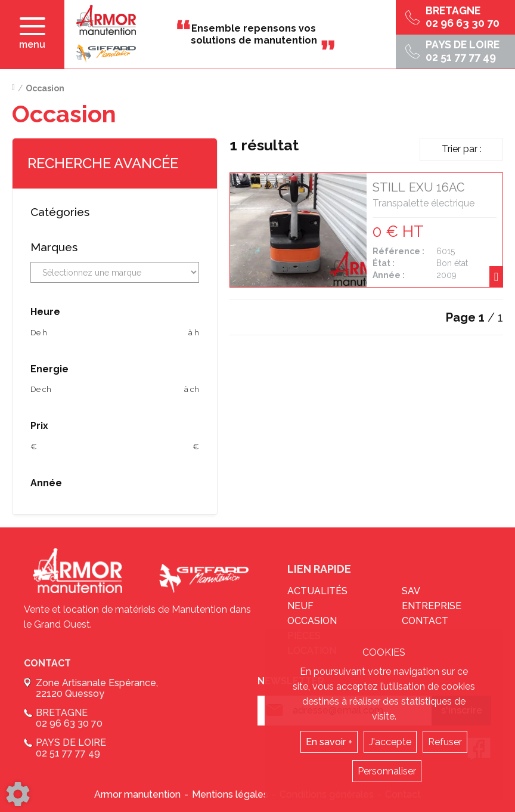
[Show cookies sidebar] (18, 794)
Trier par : (462, 149)
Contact (425, 620)
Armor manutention (137, 794)
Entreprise (431, 606)
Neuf (300, 606)
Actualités (317, 591)
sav (411, 591)
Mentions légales (230, 794)
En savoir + (329, 742)
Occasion (312, 620)
